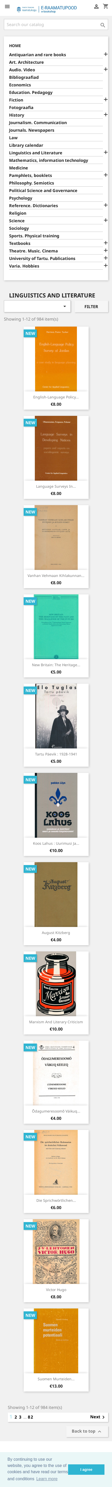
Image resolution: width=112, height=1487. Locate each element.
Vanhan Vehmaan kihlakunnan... (56, 575)
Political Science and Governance (43, 190)
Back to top (87, 1431)
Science (17, 221)
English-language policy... (56, 397)
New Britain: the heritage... (56, 664)
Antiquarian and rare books (37, 55)
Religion (17, 213)
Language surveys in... (56, 486)
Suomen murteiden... (56, 1378)
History (16, 115)
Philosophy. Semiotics (31, 183)
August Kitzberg (56, 932)
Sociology (19, 228)
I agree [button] (86, 1469)
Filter (91, 306)
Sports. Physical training (34, 236)
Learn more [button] (47, 1479)
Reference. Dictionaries (33, 205)
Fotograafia (21, 107)
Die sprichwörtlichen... (56, 1200)
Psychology (20, 198)
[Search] (56, 24)
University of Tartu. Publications (42, 258)
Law (13, 138)
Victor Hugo (56, 1289)
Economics (20, 85)
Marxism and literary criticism (56, 1021)
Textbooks (19, 243)
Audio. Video (22, 70)
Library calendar (26, 145)
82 (31, 1417)
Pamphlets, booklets (30, 175)
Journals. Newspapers (31, 130)
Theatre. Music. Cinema (33, 251)
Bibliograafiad (24, 77)
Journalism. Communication (38, 122)
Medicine (18, 168)
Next (98, 1417)
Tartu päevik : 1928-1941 (56, 754)
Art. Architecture (26, 62)
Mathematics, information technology (48, 160)
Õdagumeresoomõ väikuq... (56, 1111)
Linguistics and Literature (35, 153)
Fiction (16, 100)
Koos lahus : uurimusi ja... (56, 843)
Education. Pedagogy (30, 92)
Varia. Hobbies (24, 266)
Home (15, 45)
